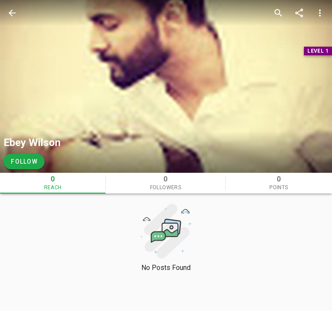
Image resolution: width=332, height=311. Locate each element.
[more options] (320, 13)
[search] (278, 13)
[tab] (52, 183)
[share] (299, 13)
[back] (12, 13)
